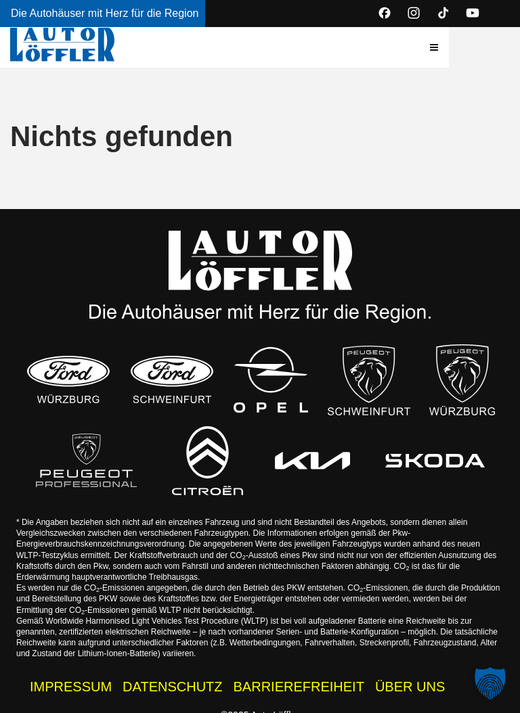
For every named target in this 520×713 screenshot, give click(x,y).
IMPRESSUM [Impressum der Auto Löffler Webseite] (71, 678)
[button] (499, 47)
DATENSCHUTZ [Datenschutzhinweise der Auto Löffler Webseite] (172, 678)
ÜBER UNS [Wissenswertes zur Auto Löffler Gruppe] (410, 678)
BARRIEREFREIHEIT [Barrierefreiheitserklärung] (299, 678)
